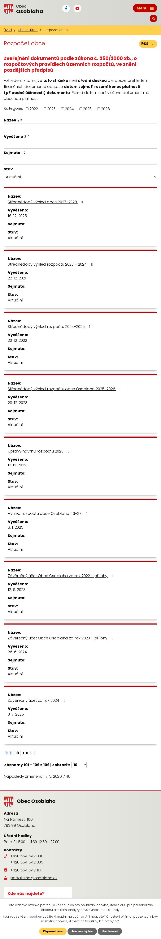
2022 (34, 108)
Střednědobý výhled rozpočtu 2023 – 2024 (51, 264)
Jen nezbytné (82, 931)
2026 (105, 108)
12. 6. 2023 (16, 589)
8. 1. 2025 (15, 527)
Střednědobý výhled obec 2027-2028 (46, 201)
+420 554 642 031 (26, 856)
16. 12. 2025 (17, 215)
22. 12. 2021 (17, 277)
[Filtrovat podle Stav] (80, 177)
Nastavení (109, 931)
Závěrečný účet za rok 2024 (37, 700)
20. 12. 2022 (17, 340)
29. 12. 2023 (17, 402)
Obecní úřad (28, 30)
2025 (87, 108)
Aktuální (15, 237)
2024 (69, 108)
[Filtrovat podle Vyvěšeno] (80, 144)
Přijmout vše (53, 931)
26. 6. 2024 (17, 651)
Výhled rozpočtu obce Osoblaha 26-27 (48, 513)
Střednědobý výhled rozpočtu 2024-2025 (50, 326)
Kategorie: (13, 108)
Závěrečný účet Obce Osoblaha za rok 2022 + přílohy (61, 575)
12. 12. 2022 (17, 464)
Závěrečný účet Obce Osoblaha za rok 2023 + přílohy (61, 637)
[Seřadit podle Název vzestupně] (21, 119)
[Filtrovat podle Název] (80, 128)
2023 (51, 108)
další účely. (111, 910)
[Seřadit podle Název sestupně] (21, 121)
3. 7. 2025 (16, 714)
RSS (148, 43)
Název (11, 120)
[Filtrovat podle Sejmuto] (80, 160)
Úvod (8, 30)
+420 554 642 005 (26, 862)
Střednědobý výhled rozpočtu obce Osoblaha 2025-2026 (65, 388)
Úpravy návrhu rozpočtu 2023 (39, 451)
